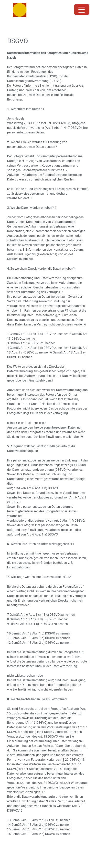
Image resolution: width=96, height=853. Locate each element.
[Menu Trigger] (81, 9)
